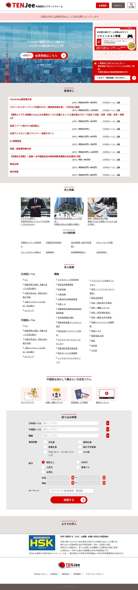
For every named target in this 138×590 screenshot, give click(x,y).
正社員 (49, 442)
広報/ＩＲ (62, 304)
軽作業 (94, 346)
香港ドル (83, 467)
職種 (31, 436)
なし (26, 280)
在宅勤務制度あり (78, 252)
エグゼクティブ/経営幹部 (68, 280)
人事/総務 (62, 294)
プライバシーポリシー (95, 574)
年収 (44, 478)
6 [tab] (125, 53)
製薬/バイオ (96, 331)
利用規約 (77, 574)
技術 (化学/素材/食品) (100, 313)
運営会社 (66, 574)
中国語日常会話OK (53, 243)
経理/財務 (62, 289)
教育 (93, 341)
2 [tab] (109, 53)
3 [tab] (113, 53)
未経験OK (50, 252)
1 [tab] (105, 53)
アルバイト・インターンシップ (59, 453)
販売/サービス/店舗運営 (67, 353)
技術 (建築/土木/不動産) (101, 318)
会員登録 (102, 6)
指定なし (48, 462)
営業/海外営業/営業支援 (67, 348)
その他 (94, 351)
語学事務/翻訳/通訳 (66, 318)
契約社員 (85, 442)
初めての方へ (46, 65)
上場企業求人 (101, 252)
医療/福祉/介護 (97, 336)
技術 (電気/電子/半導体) (101, 303)
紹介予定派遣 (87, 446)
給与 (31, 463)
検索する (75, 500)
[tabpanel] (115, 38)
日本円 (82, 462)
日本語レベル (35, 423)
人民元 (47, 467)
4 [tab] (117, 53)
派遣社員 (50, 446)
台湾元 (47, 472)
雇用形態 (33, 442)
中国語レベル (35, 429)
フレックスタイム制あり (31, 252)
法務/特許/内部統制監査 (67, 299)
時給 (44, 483)
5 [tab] (121, 53)
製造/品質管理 (97, 298)
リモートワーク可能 (104, 243)
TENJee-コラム (41, 574)
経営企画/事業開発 (65, 285)
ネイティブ (29, 311)
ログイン (118, 6)
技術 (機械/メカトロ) (100, 308)
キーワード (34, 491)
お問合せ (54, 574)
